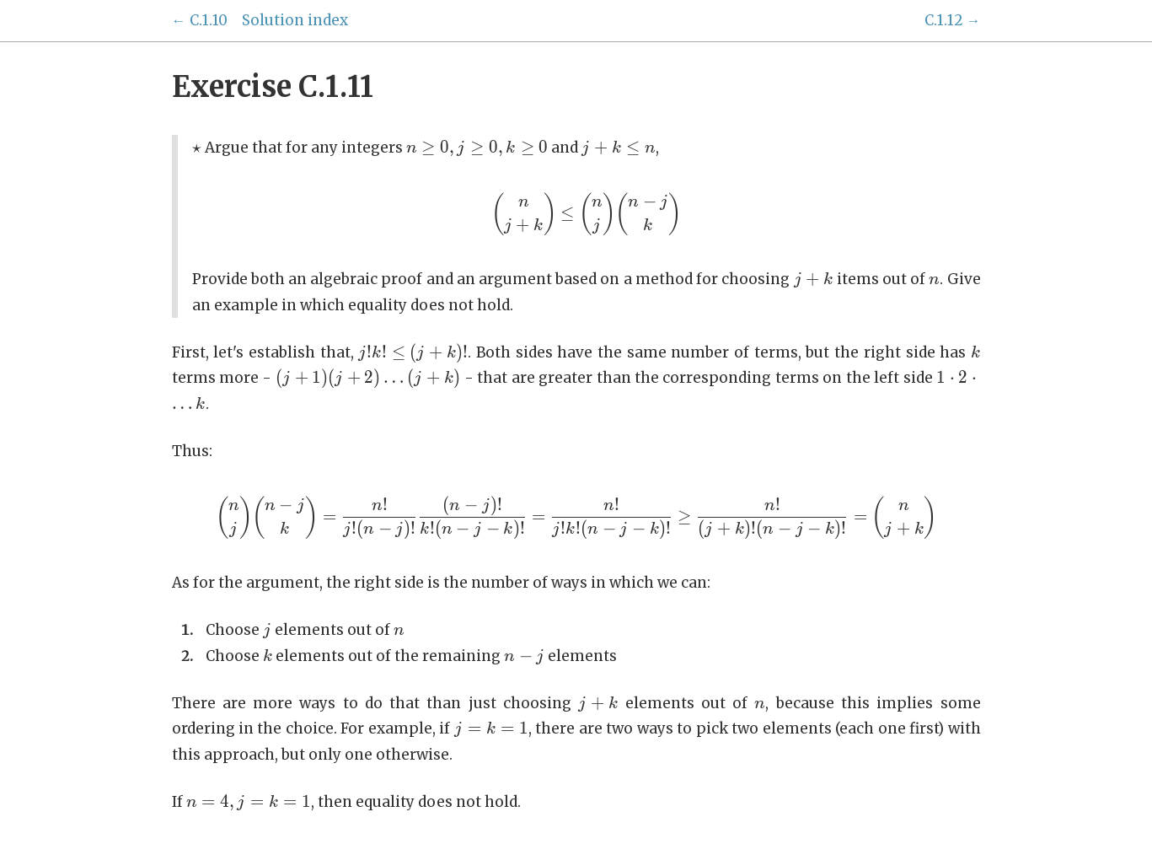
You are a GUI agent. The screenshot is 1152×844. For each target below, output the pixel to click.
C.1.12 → (952, 20)
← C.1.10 (200, 20)
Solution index (295, 20)
